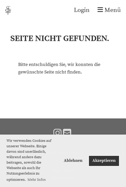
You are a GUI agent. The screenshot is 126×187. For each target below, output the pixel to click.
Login (82, 10)
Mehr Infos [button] (36, 179)
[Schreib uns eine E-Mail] (67, 133)
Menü (109, 10)
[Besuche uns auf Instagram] (57, 133)
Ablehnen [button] (73, 160)
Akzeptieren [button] (104, 160)
